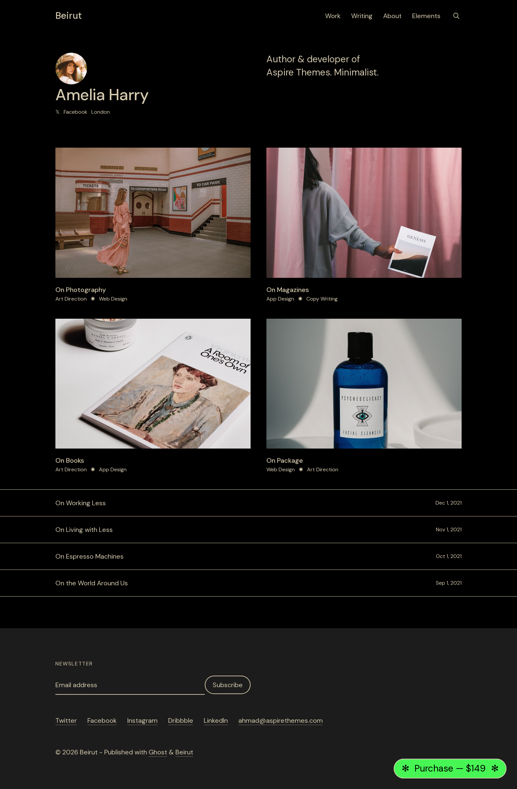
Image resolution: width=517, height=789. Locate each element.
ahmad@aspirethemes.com (280, 720)
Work (333, 16)
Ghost (158, 752)
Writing (362, 16)
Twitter (66, 720)
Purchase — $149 (450, 768)
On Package (284, 460)
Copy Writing (322, 298)
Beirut (68, 15)
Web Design (113, 298)
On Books (69, 460)
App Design (280, 298)
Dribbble (180, 720)
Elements (426, 16)
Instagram (142, 720)
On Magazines (287, 289)
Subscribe (228, 685)
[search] (456, 16)
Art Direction (71, 298)
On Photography (80, 289)
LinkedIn (216, 720)
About (392, 16)
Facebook (75, 111)
